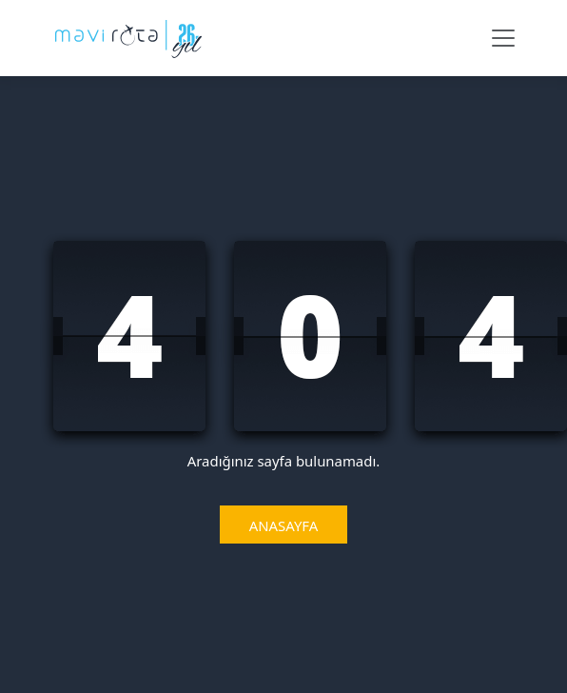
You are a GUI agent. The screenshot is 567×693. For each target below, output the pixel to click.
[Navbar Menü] (503, 38)
